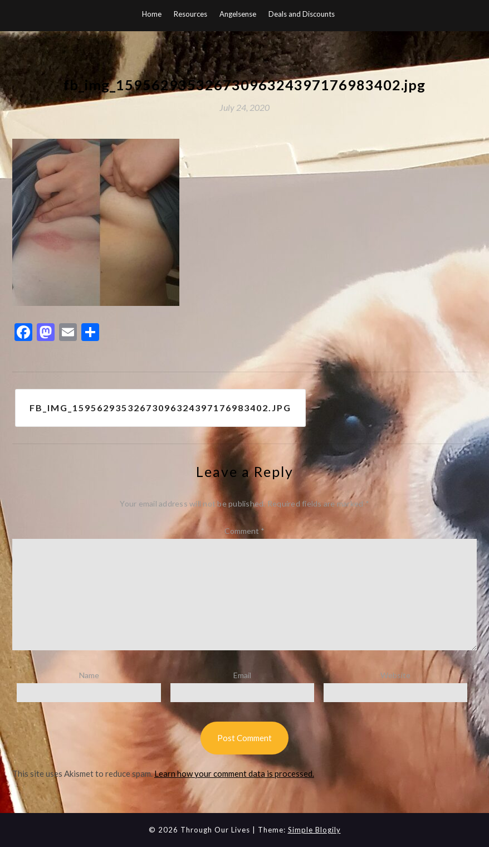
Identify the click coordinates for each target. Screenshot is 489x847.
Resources (190, 13)
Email (242, 675)
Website (395, 675)
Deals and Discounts (301, 13)
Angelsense (237, 13)
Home (152, 13)
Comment (244, 531)
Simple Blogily (314, 829)
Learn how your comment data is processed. (234, 773)
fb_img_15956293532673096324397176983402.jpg (160, 407)
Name (89, 675)
